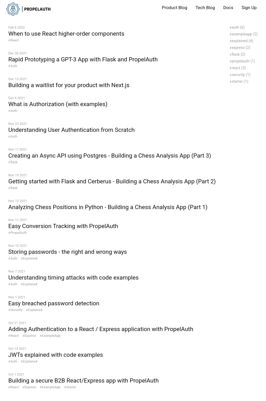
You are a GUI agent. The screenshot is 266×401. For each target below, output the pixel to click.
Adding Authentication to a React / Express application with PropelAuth (100, 329)
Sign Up (249, 7)
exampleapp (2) (245, 34)
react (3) (239, 68)
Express (30, 336)
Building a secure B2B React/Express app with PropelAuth (83, 380)
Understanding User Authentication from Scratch (71, 129)
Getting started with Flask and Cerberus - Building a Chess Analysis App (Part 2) (112, 181)
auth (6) (238, 27)
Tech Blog (205, 7)
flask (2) (238, 54)
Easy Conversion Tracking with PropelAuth (63, 226)
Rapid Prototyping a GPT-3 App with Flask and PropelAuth (83, 59)
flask (13, 162)
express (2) (241, 48)
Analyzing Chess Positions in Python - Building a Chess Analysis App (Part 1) (108, 207)
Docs (228, 7)
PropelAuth (18, 233)
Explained (30, 258)
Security (16, 310)
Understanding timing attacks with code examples (73, 277)
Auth (13, 66)
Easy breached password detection (53, 303)
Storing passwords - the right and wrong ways (67, 251)
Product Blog (174, 7)
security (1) (241, 75)
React (14, 40)
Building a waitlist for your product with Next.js (68, 85)
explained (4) (242, 41)
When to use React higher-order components (66, 33)
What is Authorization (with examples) (58, 104)
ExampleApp (51, 336)
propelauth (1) (243, 61)
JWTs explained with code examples (55, 354)
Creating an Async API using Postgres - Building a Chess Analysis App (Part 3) (109, 155)
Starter (71, 387)
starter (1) (240, 81)
